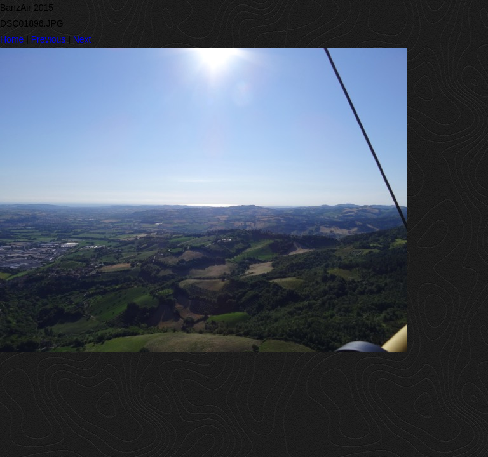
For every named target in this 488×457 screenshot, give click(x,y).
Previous (48, 39)
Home (12, 39)
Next (82, 39)
